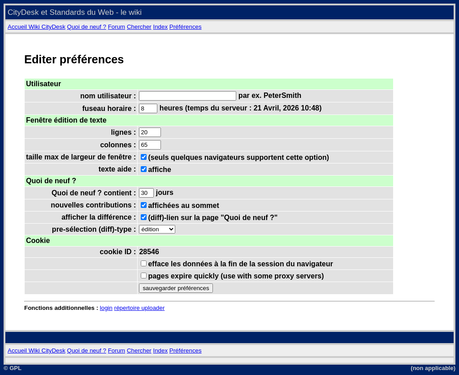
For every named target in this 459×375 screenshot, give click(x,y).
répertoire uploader (139, 307)
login (106, 307)
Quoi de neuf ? (86, 26)
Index (160, 26)
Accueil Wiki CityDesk (36, 26)
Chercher (139, 26)
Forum (117, 26)
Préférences (185, 26)
